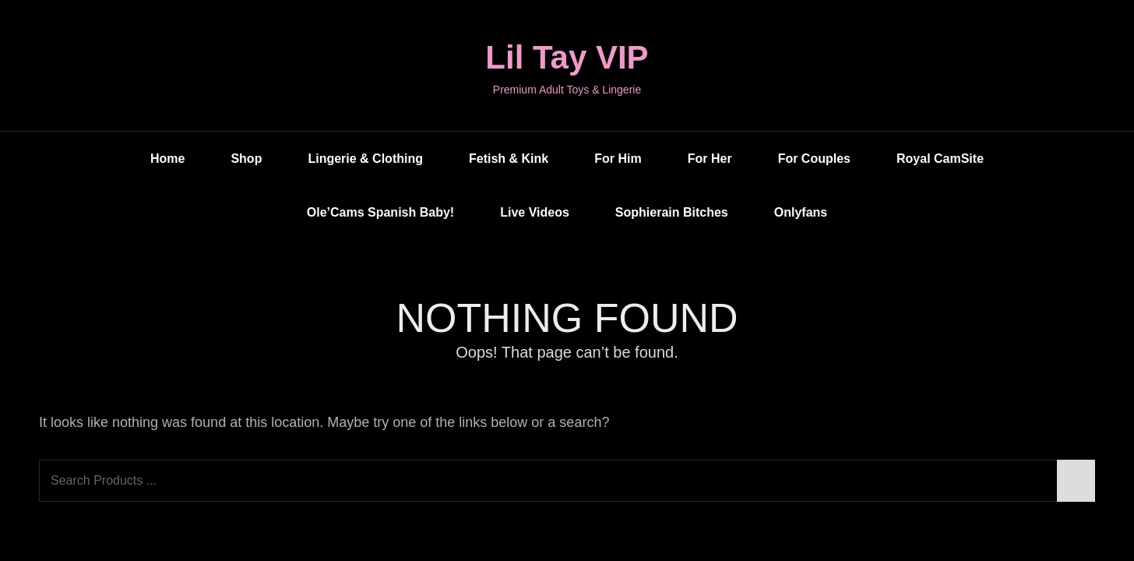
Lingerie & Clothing (365, 158)
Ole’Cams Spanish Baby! (380, 212)
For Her (710, 158)
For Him (617, 158)
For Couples (814, 158)
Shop (246, 158)
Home (167, 158)
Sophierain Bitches (671, 212)
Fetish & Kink (508, 158)
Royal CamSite (940, 158)
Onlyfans (800, 212)
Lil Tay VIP (566, 57)
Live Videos (534, 212)
